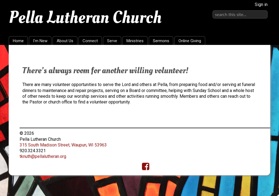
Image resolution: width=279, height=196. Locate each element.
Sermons (161, 40)
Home (18, 40)
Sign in (261, 4)
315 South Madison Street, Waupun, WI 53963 (63, 145)
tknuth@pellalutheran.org (43, 156)
